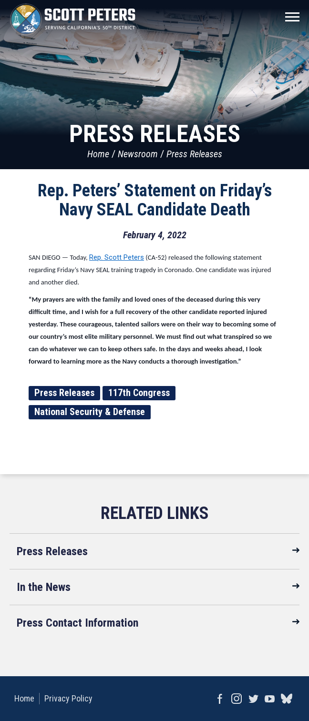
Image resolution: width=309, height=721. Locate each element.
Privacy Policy (68, 698)
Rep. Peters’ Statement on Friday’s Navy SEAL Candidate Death (155, 200)
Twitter (253, 698)
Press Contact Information (77, 623)
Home (98, 154)
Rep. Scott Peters (116, 257)
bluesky (286, 698)
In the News (44, 587)
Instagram (236, 698)
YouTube (269, 698)
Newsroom (138, 154)
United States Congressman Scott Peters (73, 19)
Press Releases (194, 154)
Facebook (219, 698)
